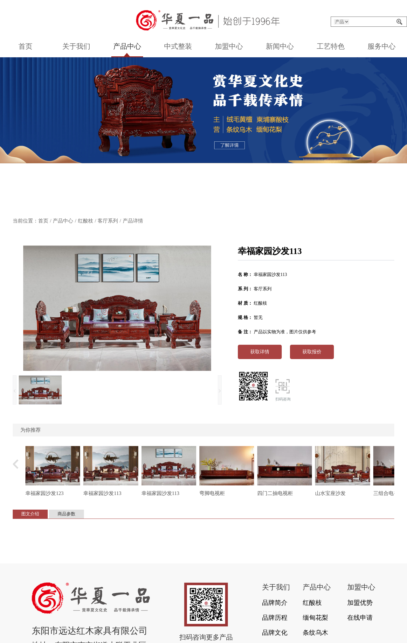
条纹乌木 (315, 632)
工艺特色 (331, 46)
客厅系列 (108, 220)
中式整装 (178, 46)
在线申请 (360, 617)
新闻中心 (280, 46)
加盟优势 (360, 602)
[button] (171, 205)
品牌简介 (274, 602)
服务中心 (382, 46)
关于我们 (76, 46)
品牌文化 (274, 632)
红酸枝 (85, 220)
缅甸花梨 (315, 617)
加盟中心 (229, 46)
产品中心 (127, 46)
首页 (25, 46)
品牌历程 (274, 617)
